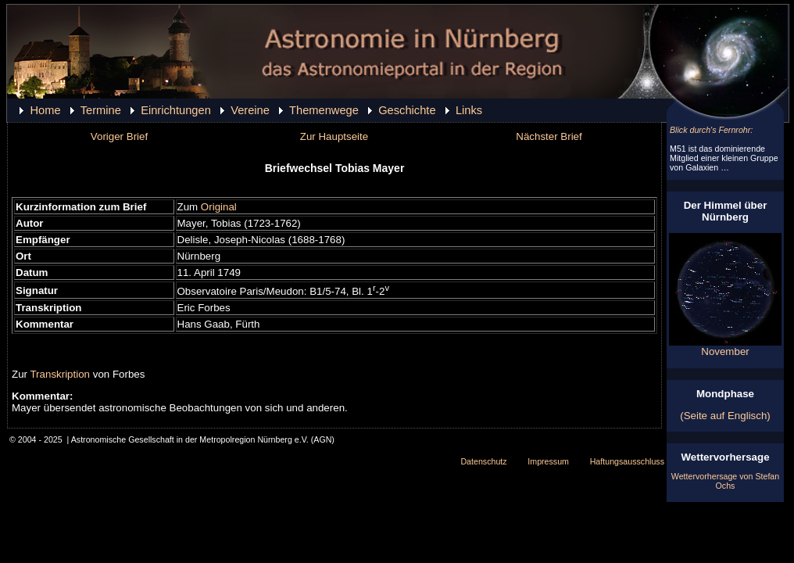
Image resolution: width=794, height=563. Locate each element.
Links (469, 110)
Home (45, 110)
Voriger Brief (119, 136)
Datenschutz (483, 461)
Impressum (548, 461)
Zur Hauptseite (334, 136)
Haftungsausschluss (627, 461)
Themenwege (324, 110)
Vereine (250, 110)
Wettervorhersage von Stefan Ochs (725, 481)
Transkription (60, 374)
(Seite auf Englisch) (725, 415)
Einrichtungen (176, 110)
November (725, 346)
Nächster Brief (548, 136)
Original (219, 207)
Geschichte (406, 110)
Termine (100, 110)
